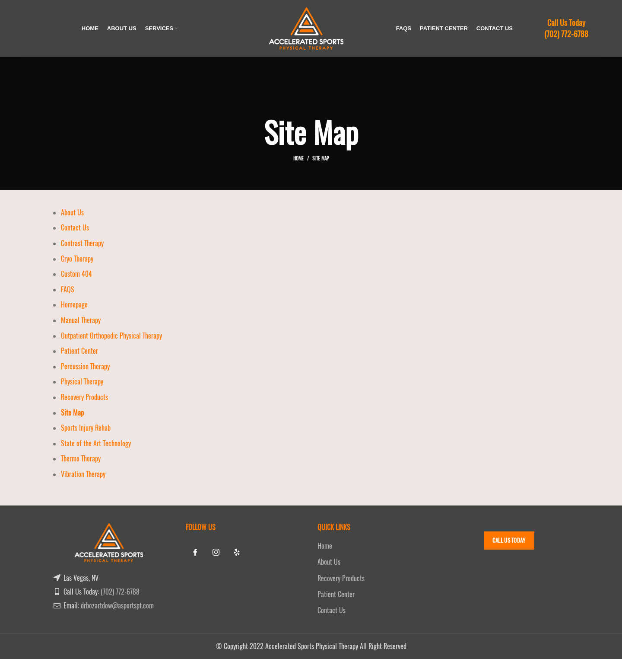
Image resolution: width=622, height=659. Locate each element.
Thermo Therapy (81, 458)
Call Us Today (509, 540)
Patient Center (79, 350)
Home (298, 158)
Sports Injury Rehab (86, 427)
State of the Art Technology (96, 443)
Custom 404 (76, 273)
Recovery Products (84, 397)
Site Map (72, 412)
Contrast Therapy (82, 243)
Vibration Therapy (83, 474)
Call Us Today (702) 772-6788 (566, 28)
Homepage (74, 304)
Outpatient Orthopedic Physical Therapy (111, 335)
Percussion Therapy (85, 366)
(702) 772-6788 (120, 591)
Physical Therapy (82, 381)
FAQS (67, 289)
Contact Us (75, 227)
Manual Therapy (81, 320)
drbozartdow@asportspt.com (117, 605)
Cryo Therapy (77, 258)
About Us (72, 212)
